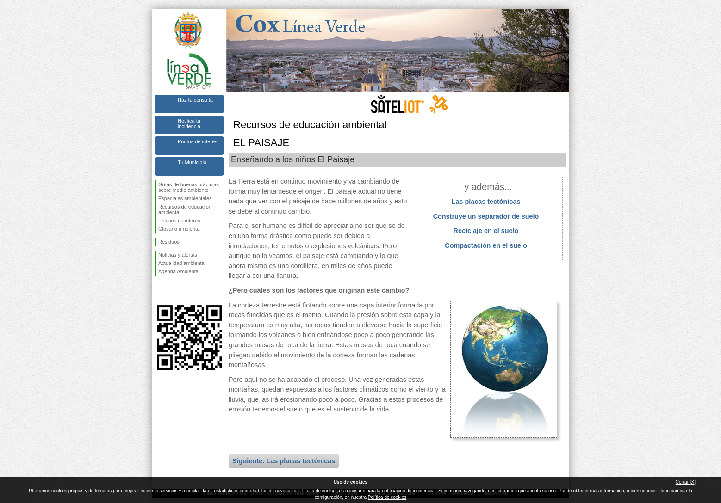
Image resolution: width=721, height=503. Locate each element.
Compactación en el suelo (486, 245)
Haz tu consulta (195, 100)
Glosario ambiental (179, 229)
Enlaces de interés (179, 220)
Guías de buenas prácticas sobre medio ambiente (188, 187)
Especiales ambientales (185, 198)
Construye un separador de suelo (486, 216)
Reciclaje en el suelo (486, 230)
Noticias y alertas (177, 255)
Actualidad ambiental (181, 263)
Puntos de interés (198, 141)
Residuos (169, 242)
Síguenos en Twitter (175, 290)
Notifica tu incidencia (189, 123)
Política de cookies (387, 497)
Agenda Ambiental (178, 271)
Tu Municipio (192, 162)
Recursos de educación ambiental (184, 209)
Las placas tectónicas (486, 201)
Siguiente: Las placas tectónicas (283, 461)
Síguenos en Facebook (160, 290)
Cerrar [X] (686, 482)
